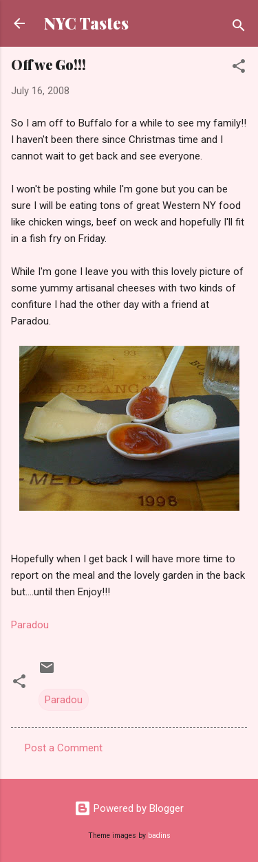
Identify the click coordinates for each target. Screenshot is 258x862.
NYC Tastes (86, 23)
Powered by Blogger (129, 808)
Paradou (30, 625)
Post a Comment (64, 748)
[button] (238, 68)
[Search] (238, 28)
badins (159, 835)
